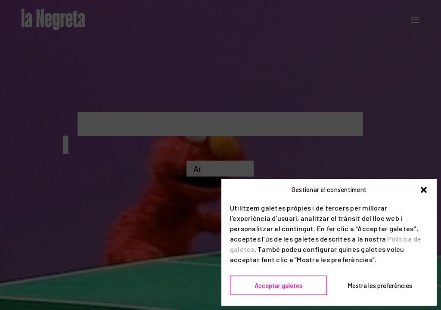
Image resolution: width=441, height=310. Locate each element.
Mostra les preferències (380, 285)
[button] (423, 190)
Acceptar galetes (278, 285)
